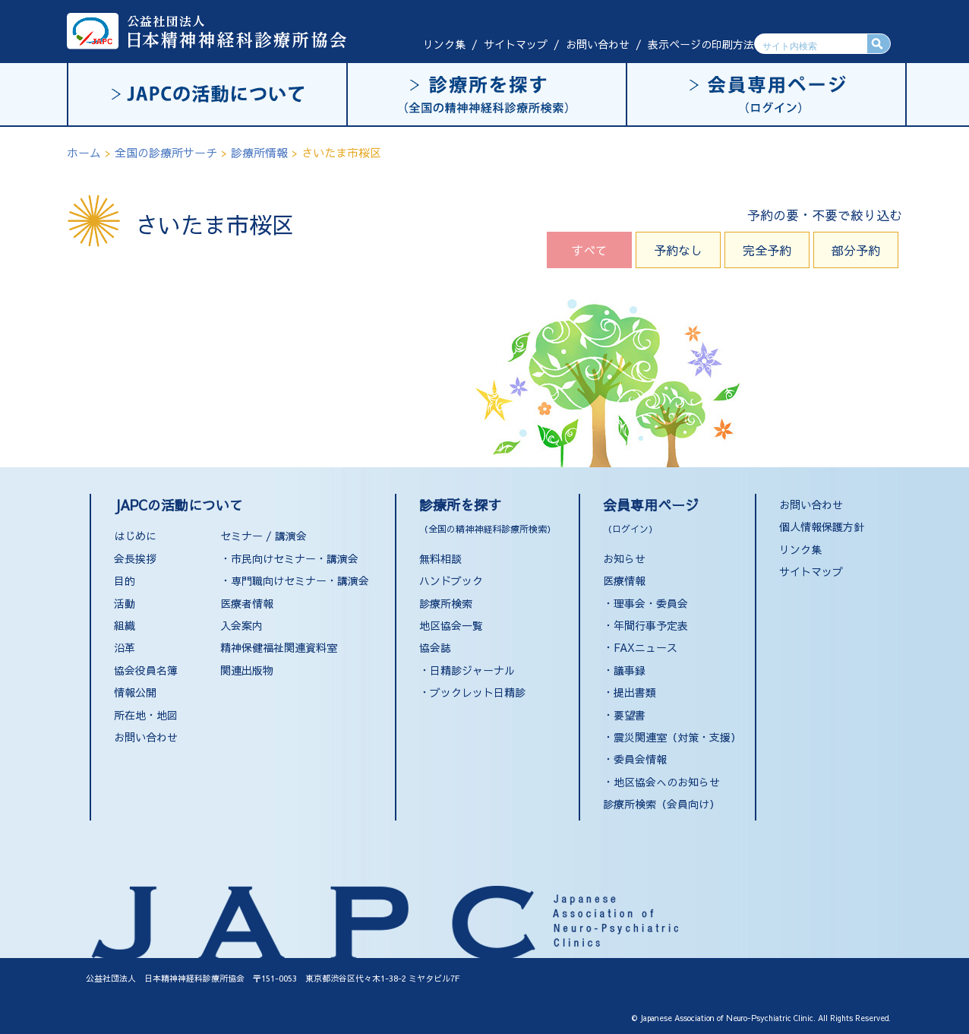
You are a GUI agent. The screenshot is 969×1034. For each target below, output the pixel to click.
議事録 (629, 670)
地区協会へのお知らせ (667, 781)
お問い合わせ (598, 44)
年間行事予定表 (651, 625)
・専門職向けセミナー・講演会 (294, 580)
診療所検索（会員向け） (661, 803)
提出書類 (635, 692)
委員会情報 (640, 759)
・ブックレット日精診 (472, 692)
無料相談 (440, 558)
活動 (124, 603)
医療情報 (624, 580)
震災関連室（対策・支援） (677, 737)
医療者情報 (246, 603)
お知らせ (624, 558)
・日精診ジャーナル (467, 670)
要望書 (629, 715)
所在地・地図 (146, 715)
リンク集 (444, 44)
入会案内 (241, 625)
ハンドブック (451, 580)
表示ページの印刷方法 (701, 44)
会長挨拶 (135, 558)
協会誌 (435, 647)
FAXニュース (645, 647)
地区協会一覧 (451, 625)
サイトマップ (516, 44)
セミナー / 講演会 (263, 535)
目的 (124, 580)
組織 (124, 625)
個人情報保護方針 (821, 526)
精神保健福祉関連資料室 (278, 647)
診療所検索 (445, 603)
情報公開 (135, 692)
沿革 (124, 647)
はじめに (135, 535)
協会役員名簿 (146, 670)
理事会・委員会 (651, 603)
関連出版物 (246, 670)
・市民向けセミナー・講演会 (289, 558)
